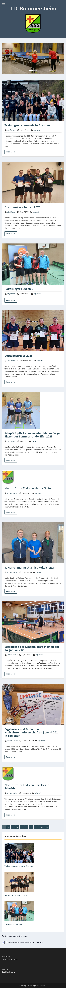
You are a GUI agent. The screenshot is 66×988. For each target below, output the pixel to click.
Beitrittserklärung (8, 972)
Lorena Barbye (12, 493)
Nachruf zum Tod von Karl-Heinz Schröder (26, 786)
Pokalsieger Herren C (18, 289)
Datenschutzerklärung (10, 959)
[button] (6, 58)
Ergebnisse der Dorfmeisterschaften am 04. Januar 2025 (31, 648)
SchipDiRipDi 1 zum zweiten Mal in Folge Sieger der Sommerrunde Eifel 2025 (32, 434)
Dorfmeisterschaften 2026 (22, 207)
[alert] (33, 942)
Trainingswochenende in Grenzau (27, 125)
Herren (33, 441)
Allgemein (37, 130)
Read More (10, 152)
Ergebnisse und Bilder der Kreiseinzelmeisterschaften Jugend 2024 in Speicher (31, 732)
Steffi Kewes (11, 130)
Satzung (5, 969)
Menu (4, 4)
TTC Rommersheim (33, 8)
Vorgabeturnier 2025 (18, 355)
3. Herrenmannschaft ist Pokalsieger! (29, 567)
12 (36, 827)
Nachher (44, 827)
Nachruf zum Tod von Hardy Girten (28, 488)
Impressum (6, 956)
